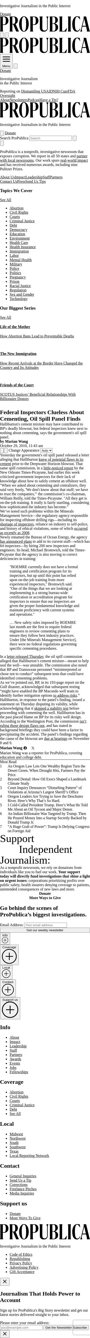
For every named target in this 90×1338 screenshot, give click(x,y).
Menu (6, 64)
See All (5, 200)
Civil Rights (19, 212)
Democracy (18, 230)
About (5, 100)
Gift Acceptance (22, 1272)
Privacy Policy (21, 1263)
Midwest (16, 1134)
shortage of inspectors (17, 524)
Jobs (13, 1068)
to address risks (65, 695)
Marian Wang (16, 441)
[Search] (7, 35)
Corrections (19, 1185)
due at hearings (55, 739)
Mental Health (21, 260)
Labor (14, 255)
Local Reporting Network (29, 1156)
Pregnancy (18, 277)
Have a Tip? (49, 100)
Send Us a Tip (20, 1180)
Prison (14, 281)
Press (21, 181)
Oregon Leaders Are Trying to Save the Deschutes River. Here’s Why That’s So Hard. (45, 798)
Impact (20, 177)
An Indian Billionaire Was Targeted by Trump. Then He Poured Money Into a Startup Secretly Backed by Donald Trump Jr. (47, 818)
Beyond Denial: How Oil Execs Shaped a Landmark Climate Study (47, 781)
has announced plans (16, 541)
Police (14, 268)
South (14, 1143)
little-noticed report (58, 468)
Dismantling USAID (37, 91)
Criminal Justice (22, 221)
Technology (19, 299)
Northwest (18, 1138)
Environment (20, 238)
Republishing (20, 1259)
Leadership (33, 177)
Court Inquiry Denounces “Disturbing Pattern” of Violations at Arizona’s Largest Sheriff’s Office (45, 790)
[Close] (5, 1282)
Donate (5, 14)
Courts (15, 217)
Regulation (18, 290)
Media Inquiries (22, 1193)
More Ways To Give (25, 1218)
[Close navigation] (2, 143)
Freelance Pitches (23, 1189)
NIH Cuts (60, 91)
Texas (14, 1151)
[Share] (2, 450)
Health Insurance (23, 247)
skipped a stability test (51, 708)
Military (16, 264)
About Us (7, 177)
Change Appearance (24, 450)
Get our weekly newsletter (45, 930)
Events (15, 1063)
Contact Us (8, 181)
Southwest (18, 1147)
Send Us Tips (35, 181)
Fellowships (19, 1072)
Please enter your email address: (24, 1323)
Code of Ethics (21, 1254)
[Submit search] (75, 138)
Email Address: (12, 925)
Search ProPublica (14, 138)
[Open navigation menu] (2, 35)
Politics (15, 273)
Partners (56, 177)
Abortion (17, 208)
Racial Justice (20, 286)
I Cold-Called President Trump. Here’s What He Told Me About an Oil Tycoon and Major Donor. (48, 807)
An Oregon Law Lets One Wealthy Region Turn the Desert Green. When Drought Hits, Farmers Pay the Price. (46, 770)
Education (17, 234)
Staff (46, 177)
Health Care (19, 243)
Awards (15, 1059)
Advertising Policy (24, 1267)
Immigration (19, 251)
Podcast (34, 100)
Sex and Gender (22, 294)
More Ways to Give (45, 898)
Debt (13, 225)
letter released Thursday (25, 656)
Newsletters (19, 100)
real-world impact (74, 160)
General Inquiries (23, 1176)
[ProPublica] (45, 30)
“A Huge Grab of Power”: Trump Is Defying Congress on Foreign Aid (49, 829)
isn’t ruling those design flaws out (43, 723)
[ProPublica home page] (45, 1238)
